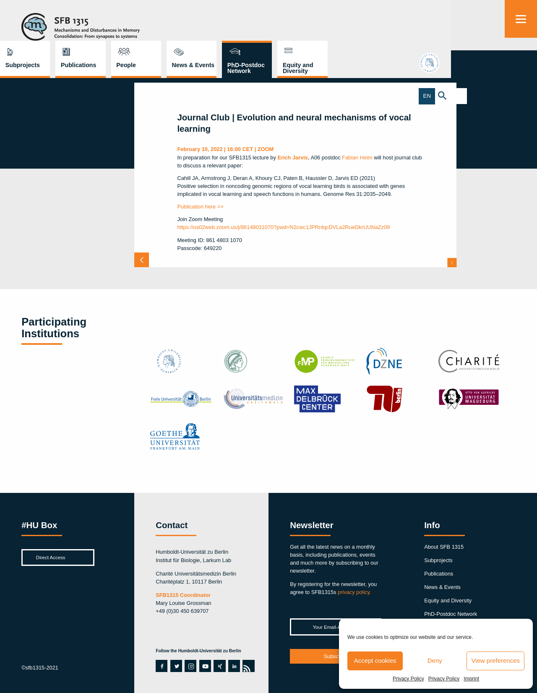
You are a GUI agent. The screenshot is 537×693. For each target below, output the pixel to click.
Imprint (471, 679)
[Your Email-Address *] (335, 627)
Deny (435, 660)
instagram (190, 666)
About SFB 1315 (444, 547)
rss (246, 666)
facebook (160, 666)
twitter (176, 666)
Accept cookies (375, 660)
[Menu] (521, 19)
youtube (204, 666)
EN (513, 96)
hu (520, 66)
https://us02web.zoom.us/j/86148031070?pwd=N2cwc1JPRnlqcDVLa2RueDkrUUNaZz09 (283, 227)
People (287, 24)
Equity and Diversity (459, 27)
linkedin (232, 666)
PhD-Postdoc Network (407, 27)
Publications (239, 24)
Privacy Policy (408, 679)
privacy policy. (354, 592)
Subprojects (184, 24)
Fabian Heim (357, 157)
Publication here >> (200, 206)
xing (218, 666)
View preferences (495, 660)
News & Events (354, 24)
